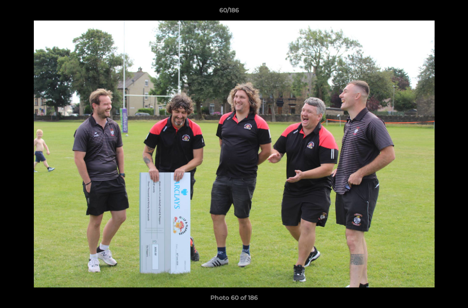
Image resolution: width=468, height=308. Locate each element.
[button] (432, 12)
